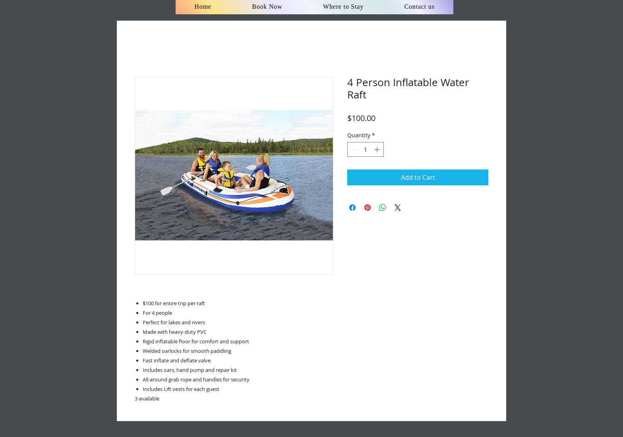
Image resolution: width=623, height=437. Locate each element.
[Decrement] (353, 149)
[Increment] (378, 149)
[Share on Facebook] (352, 207)
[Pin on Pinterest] (367, 207)
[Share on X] (397, 207)
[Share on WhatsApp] (382, 207)
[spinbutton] (365, 149)
